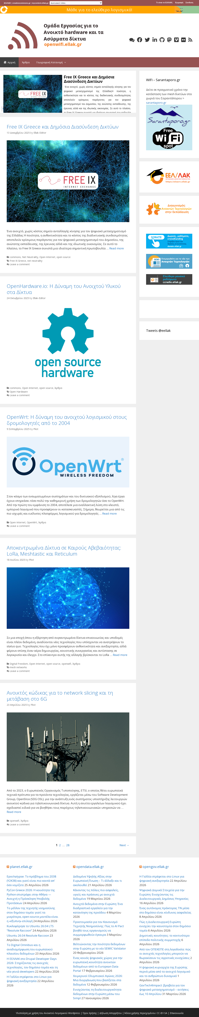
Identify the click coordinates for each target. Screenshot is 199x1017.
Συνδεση (189, 3)
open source (64, 257)
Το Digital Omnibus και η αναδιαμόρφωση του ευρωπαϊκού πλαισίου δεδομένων (30, 949)
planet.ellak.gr (21, 866)
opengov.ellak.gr (156, 866)
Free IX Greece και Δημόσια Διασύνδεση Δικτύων (89, 79)
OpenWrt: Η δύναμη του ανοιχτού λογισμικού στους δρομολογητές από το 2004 (67, 419)
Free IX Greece (18, 260)
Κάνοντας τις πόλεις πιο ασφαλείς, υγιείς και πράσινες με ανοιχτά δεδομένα (96, 894)
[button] (66, 62)
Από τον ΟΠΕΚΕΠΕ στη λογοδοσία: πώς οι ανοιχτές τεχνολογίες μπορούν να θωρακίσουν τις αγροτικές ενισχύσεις (165, 953)
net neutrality (34, 260)
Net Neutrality (30, 257)
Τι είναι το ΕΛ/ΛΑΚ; (164, 3)
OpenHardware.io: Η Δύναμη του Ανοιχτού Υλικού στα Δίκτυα (64, 289)
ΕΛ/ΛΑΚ (7, 3)
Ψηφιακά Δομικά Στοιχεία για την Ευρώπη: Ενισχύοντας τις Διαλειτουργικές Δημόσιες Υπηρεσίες (164, 894)
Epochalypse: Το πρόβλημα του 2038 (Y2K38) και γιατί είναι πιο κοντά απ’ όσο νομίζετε (31, 880)
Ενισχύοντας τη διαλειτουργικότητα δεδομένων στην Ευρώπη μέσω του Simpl (97, 994)
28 (68, 845)
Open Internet (47, 257)
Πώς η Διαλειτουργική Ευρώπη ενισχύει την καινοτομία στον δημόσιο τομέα (165, 926)
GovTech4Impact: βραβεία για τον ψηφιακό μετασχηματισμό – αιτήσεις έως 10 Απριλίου (164, 989)
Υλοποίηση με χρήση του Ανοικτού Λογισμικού (42, 1013)
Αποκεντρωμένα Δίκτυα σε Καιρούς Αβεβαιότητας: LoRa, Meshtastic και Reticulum (64, 550)
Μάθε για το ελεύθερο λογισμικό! (100, 9)
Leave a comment (20, 264)
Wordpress (74, 1013)
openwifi (66, 663)
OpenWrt (32, 522)
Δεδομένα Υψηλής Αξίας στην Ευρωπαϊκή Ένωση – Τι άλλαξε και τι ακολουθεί (97, 880)
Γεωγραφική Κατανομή (52, 62)
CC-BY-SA (162, 1013)
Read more (116, 248)
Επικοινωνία (176, 1013)
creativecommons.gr (21, 3)
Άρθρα (26, 62)
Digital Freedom (19, 663)
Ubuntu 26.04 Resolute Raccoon (28, 935)
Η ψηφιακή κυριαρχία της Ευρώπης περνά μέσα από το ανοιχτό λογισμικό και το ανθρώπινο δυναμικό (164, 971)
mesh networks (18, 667)
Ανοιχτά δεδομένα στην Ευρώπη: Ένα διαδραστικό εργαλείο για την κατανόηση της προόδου (98, 908)
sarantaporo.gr (156, 102)
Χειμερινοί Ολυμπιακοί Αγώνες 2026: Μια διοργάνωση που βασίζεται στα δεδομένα (98, 980)
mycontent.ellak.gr (40, 3)
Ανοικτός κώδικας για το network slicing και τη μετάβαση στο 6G (60, 695)
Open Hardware (19, 391)
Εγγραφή (179, 3)
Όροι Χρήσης (90, 1013)
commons (15, 257)
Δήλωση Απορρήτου (110, 1013)
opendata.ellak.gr (90, 866)
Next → (124, 845)
